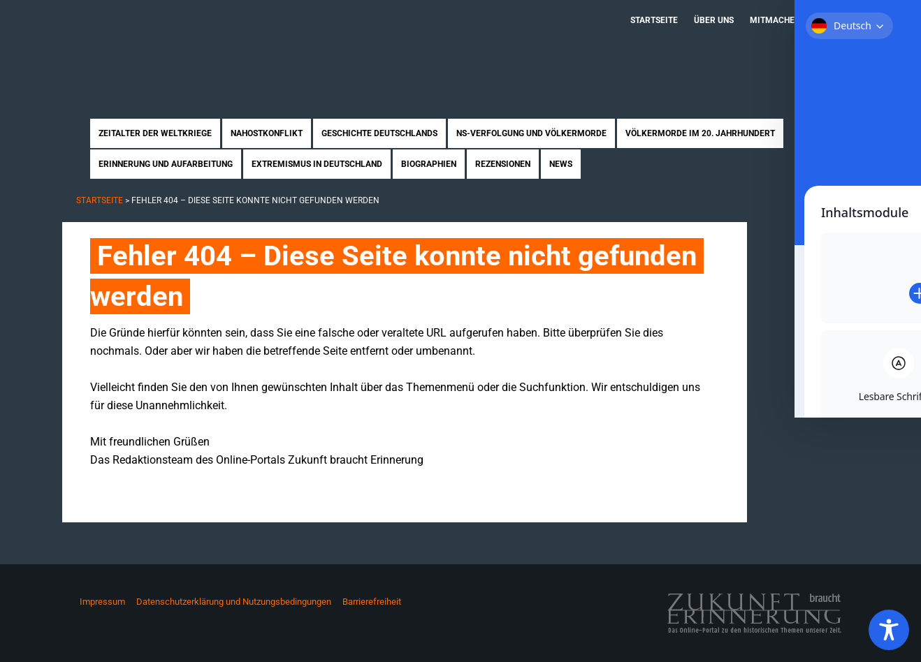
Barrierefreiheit (371, 601)
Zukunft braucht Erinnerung (207, 45)
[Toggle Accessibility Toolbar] (889, 630)
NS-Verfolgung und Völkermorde (531, 133)
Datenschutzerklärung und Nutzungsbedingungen (233, 601)
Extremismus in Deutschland (317, 164)
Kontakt (834, 20)
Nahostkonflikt (267, 133)
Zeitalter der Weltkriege (155, 133)
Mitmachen (775, 20)
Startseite (654, 20)
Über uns (714, 20)
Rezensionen (502, 164)
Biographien (428, 164)
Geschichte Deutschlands (379, 133)
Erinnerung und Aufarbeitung (166, 164)
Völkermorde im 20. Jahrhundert (700, 133)
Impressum (102, 601)
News (560, 164)
